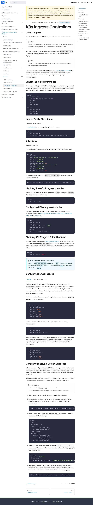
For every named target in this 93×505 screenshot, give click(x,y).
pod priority (32, 127)
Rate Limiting (6, 65)
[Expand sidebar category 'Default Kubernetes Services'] (22, 48)
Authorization (7, 57)
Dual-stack (6, 74)
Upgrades (4, 15)
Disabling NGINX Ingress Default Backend (84, 30)
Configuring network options (38, 65)
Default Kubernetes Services (11, 48)
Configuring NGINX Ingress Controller (83, 26)
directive (63, 70)
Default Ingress (82, 8)
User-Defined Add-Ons (10, 91)
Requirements (6, 10)
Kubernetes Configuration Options (9, 33)
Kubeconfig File (6, 18)
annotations (38, 215)
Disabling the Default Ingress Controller (83, 22)
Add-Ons (5, 77)
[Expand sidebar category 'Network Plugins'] (22, 79)
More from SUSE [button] (85, 2)
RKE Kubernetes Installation (10, 13)
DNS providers (8, 82)
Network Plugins (8, 79)
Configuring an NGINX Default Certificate (84, 38)
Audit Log (5, 71)
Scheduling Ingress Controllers (83, 11)
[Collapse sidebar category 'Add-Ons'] (22, 76)
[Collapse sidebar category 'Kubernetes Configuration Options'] (22, 33)
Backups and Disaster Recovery (8, 22)
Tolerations (81, 19)
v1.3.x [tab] (29, 279)
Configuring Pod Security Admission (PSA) (10, 61)
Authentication (7, 54)
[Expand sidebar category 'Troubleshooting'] (22, 97)
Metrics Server (8, 88)
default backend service (52, 241)
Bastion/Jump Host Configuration (12, 42)
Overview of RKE (7, 7)
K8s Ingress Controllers (10, 85)
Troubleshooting (6, 97)
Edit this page (31, 483)
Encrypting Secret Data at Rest (11, 51)
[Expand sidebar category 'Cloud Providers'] (22, 68)
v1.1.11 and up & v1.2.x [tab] (40, 279)
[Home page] (27, 22)
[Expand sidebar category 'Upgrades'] (22, 15)
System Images (7, 45)
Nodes (4, 36)
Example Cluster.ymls (8, 94)
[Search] (18, 2)
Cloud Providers (7, 68)
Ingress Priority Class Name (83, 15)
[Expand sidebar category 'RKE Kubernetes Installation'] (22, 12)
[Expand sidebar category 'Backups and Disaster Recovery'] (22, 22)
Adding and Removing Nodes (10, 29)
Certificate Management (9, 26)
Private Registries (8, 39)
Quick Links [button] (74, 2)
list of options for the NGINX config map (51, 213)
